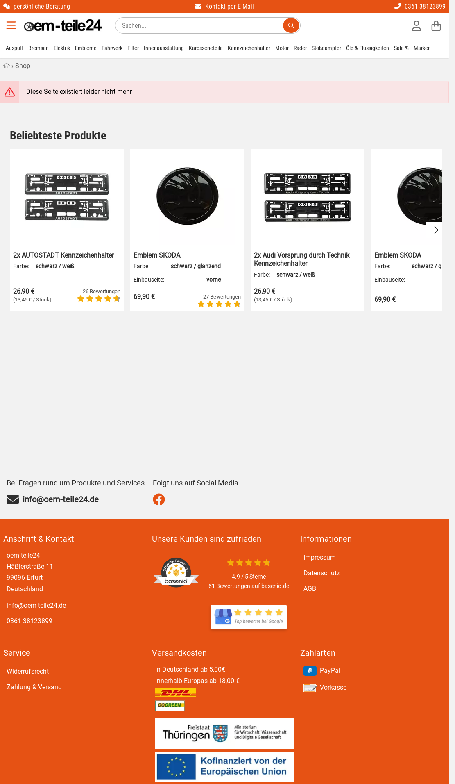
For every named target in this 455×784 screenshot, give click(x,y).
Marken (422, 48)
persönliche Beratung (36, 6)
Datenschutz (321, 573)
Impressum (319, 557)
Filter (133, 48)
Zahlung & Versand (34, 687)
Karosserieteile (206, 48)
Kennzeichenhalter (249, 48)
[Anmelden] (416, 25)
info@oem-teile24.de (36, 605)
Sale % (401, 48)
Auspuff (14, 48)
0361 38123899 (420, 6)
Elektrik (62, 48)
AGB (309, 589)
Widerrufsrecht (28, 671)
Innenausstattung (164, 48)
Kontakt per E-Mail (224, 6)
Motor (282, 48)
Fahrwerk (112, 48)
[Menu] (11, 25)
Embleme (86, 48)
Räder (300, 48)
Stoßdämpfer (326, 48)
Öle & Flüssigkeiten (367, 48)
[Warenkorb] (436, 25)
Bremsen (38, 48)
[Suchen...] (291, 25)
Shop (22, 66)
